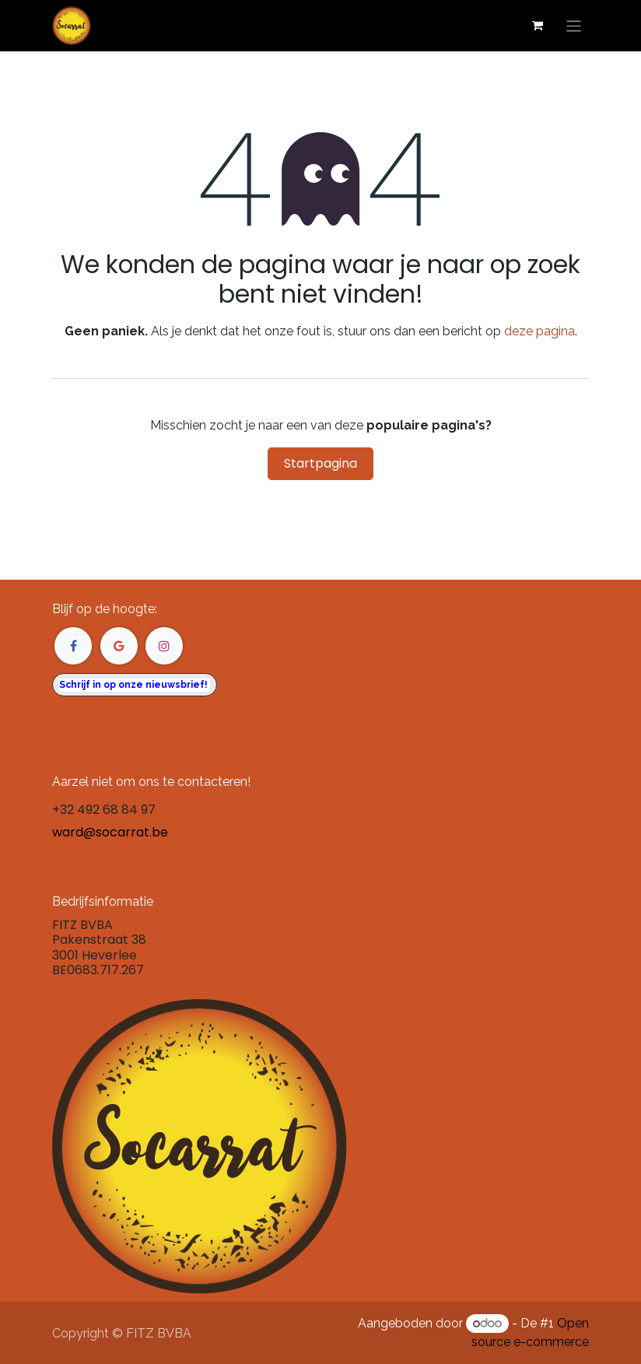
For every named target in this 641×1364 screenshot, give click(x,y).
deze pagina (539, 331)
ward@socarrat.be (110, 832)
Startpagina (320, 463)
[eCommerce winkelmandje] (537, 25)
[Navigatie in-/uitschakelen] (574, 25)
